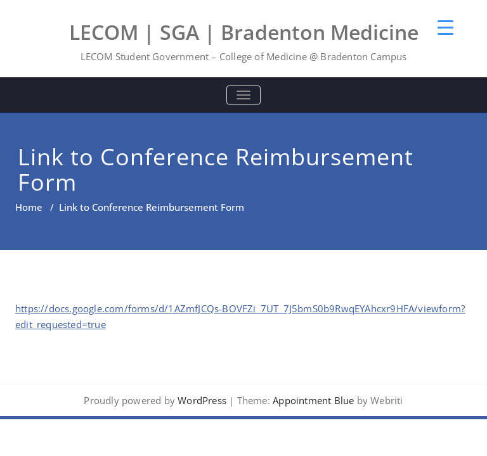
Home (28, 207)
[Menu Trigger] (445, 27)
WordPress (202, 400)
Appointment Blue (312, 400)
